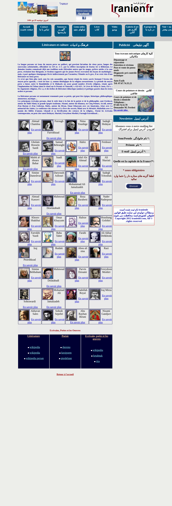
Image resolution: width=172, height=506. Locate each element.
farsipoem (66, 352)
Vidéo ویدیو (114, 28)
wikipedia (35, 347)
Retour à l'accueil (65, 374)
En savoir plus (53, 138)
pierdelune (66, 358)
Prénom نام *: (134, 145)
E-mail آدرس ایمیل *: (134, 151)
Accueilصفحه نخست (26, 28)
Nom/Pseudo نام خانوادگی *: (134, 138)
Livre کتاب (96, 28)
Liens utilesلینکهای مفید (79, 28)
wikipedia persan (35, 358)
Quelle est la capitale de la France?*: (133, 161)
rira (98, 361)
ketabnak (98, 355)
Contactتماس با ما (44, 28)
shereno (66, 347)
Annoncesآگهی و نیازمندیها (61, 30)
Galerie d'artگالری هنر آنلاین (132, 30)
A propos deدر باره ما (150, 28)
